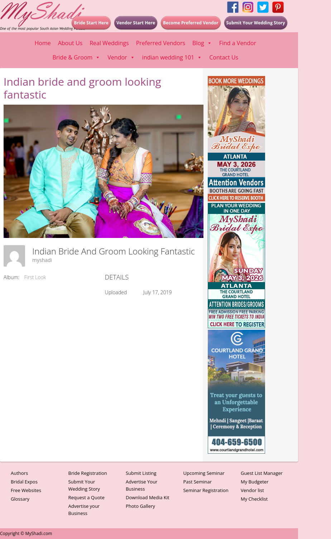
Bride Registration (87, 473)
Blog (202, 43)
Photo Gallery (140, 506)
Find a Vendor (237, 43)
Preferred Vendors (160, 43)
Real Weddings (109, 43)
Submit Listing (141, 473)
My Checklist (254, 499)
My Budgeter (255, 481)
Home (42, 43)
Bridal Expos (24, 481)
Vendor (121, 57)
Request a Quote (86, 497)
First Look (35, 277)
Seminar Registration (205, 490)
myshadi (42, 260)
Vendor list (252, 490)
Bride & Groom (76, 57)
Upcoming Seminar (203, 473)
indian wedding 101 (172, 57)
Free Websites (26, 490)
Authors (19, 473)
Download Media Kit (147, 497)
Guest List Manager (262, 473)
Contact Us (223, 57)
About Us (70, 43)
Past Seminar (197, 481)
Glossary (20, 499)
